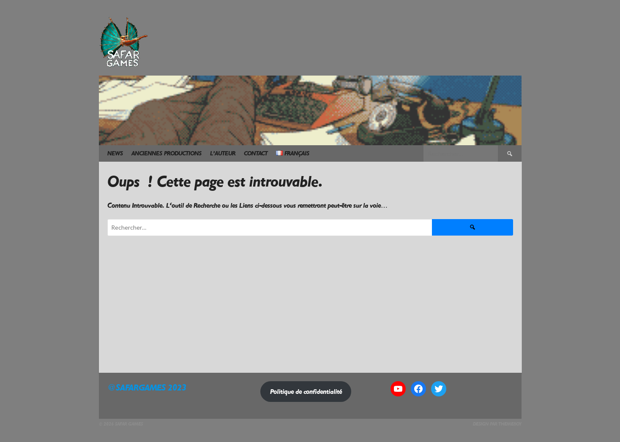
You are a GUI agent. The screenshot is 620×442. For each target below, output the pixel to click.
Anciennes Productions (166, 153)
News (115, 153)
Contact (256, 153)
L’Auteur (222, 153)
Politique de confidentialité (306, 392)
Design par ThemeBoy (497, 424)
